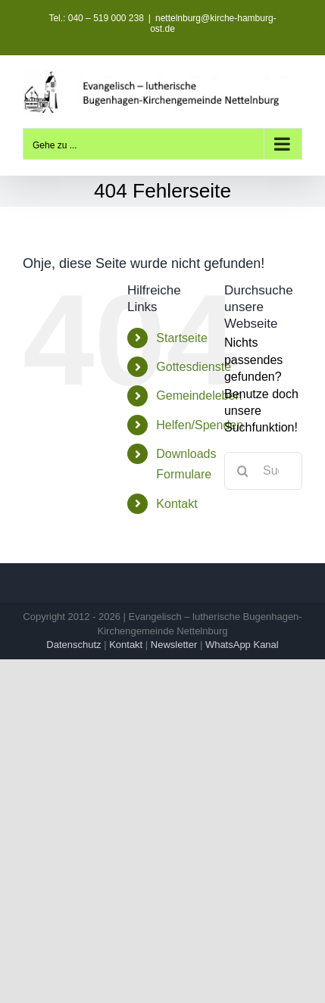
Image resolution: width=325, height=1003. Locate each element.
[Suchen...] (263, 471)
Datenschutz (73, 644)
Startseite (182, 338)
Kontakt (176, 503)
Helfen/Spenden (199, 425)
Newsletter (174, 644)
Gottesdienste (193, 366)
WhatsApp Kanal (242, 644)
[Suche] (243, 471)
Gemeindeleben (199, 395)
